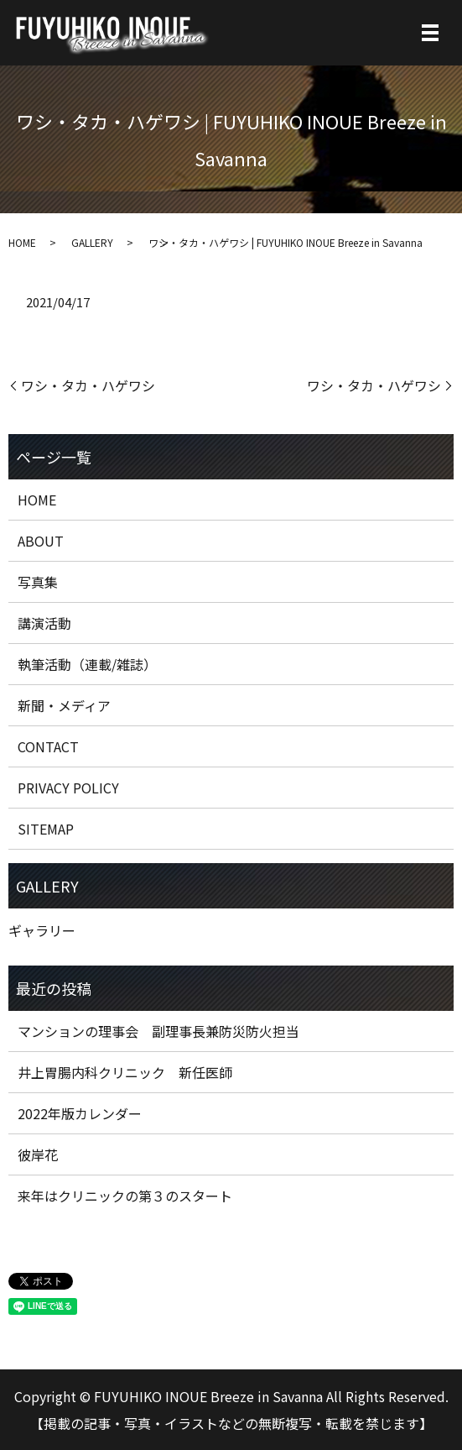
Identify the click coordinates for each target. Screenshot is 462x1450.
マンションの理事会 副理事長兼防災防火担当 (158, 1031)
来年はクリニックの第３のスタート (125, 1196)
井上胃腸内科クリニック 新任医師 (125, 1072)
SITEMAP (46, 829)
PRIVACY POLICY (68, 787)
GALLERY (92, 242)
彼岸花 (38, 1154)
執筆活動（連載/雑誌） (87, 664)
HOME (22, 242)
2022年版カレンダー (80, 1113)
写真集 (38, 582)
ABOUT (41, 541)
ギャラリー (41, 930)
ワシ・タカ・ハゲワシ (88, 385)
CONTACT (48, 746)
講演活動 (44, 623)
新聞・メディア (64, 705)
